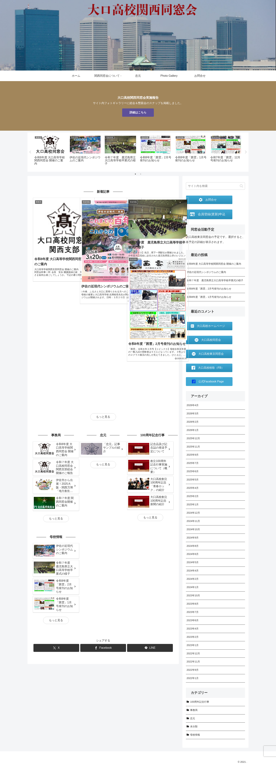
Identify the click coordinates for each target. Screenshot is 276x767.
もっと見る (103, 351)
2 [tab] (140, 174)
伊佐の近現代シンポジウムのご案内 (206, 272)
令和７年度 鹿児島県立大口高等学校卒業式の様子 (215, 280)
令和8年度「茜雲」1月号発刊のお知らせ (209, 297)
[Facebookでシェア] (103, 583)
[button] (241, 186)
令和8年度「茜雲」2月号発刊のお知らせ (209, 288)
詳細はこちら (138, 112)
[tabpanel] (50, 151)
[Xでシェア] (56, 583)
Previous (30, 152)
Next (246, 152)
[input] (215, 186)
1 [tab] (135, 174)
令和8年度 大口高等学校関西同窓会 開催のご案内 (214, 263)
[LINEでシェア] (150, 583)
